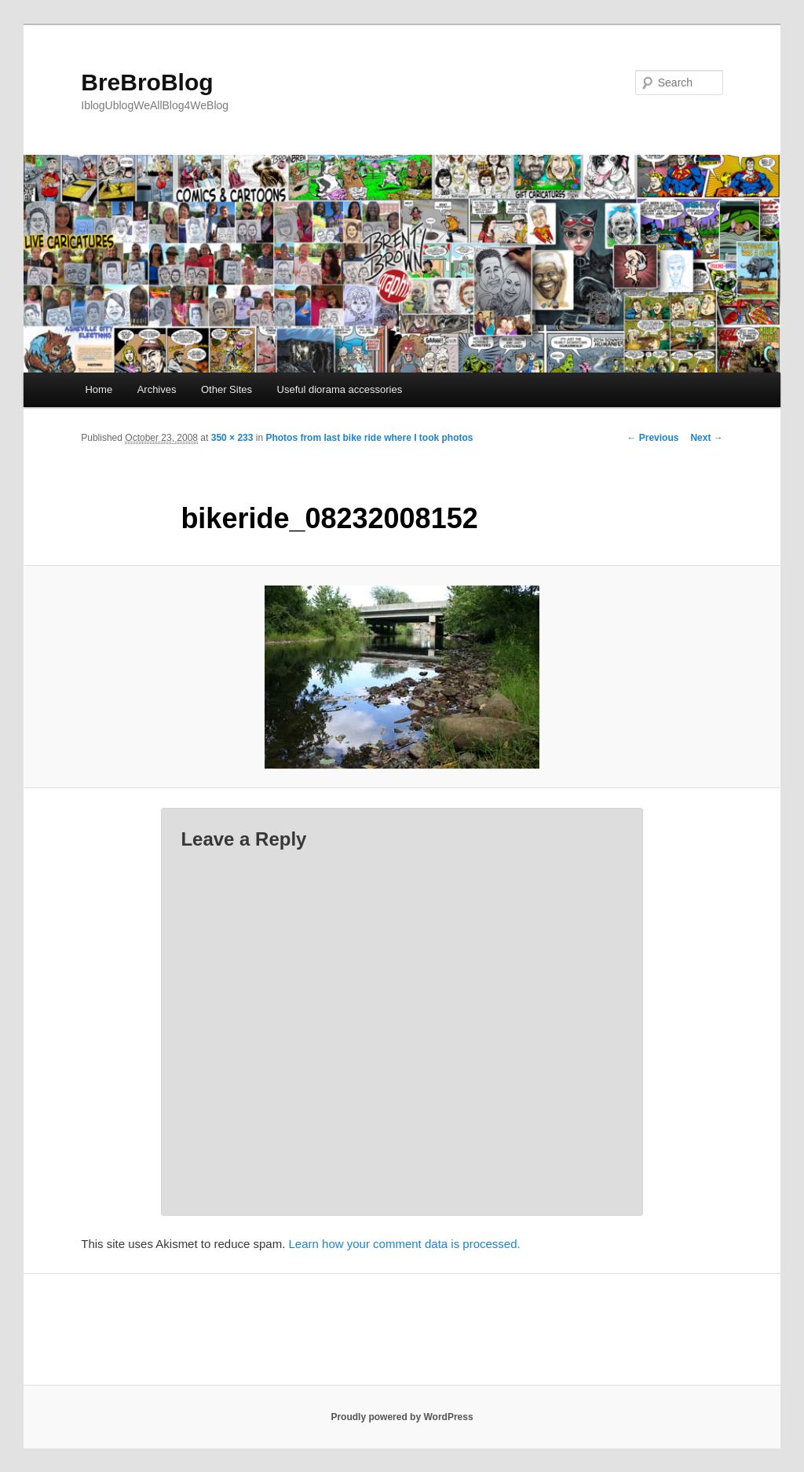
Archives (157, 389)
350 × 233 (232, 437)
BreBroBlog (147, 82)
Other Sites (226, 389)
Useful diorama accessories (340, 389)
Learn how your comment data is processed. (405, 1243)
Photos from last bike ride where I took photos (369, 437)
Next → (706, 437)
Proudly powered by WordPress (402, 1416)
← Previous (652, 437)
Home (98, 389)
